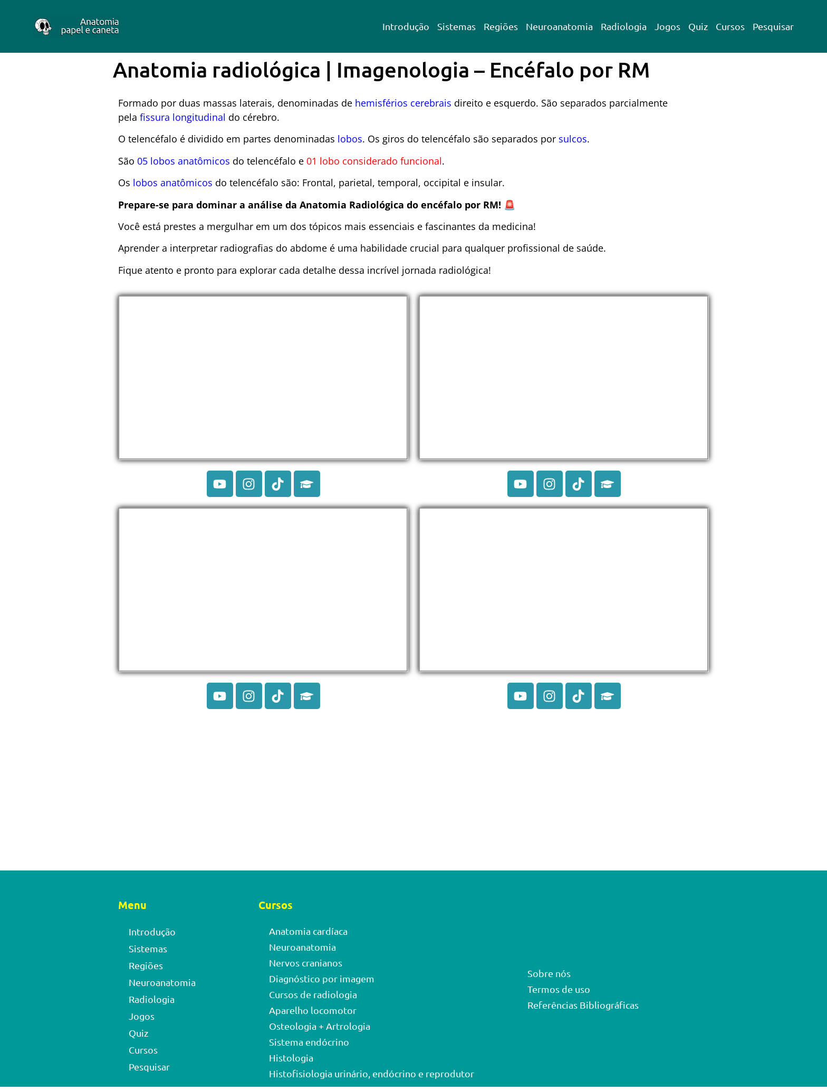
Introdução (405, 26)
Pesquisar (773, 26)
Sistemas (456, 26)
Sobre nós (549, 973)
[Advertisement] (413, 792)
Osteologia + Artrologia (319, 1025)
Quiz (698, 26)
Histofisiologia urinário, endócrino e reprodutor (371, 1073)
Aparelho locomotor (313, 1010)
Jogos (667, 26)
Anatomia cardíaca (308, 930)
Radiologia (624, 26)
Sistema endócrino (309, 1041)
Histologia (291, 1057)
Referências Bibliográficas (583, 1004)
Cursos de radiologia (313, 994)
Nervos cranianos (305, 962)
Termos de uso (558, 988)
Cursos (730, 26)
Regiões (501, 26)
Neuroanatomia (559, 26)
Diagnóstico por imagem (321, 978)
